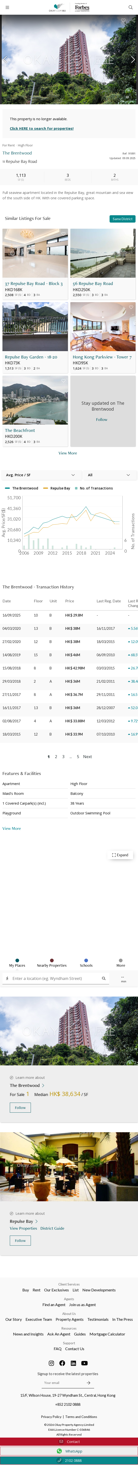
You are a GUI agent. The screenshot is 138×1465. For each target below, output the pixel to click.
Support (69, 1343)
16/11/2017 (11, 708)
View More (11, 828)
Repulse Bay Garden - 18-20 (31, 357)
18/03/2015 (11, 734)
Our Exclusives (56, 1289)
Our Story (13, 1319)
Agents (69, 1299)
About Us (69, 1314)
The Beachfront (20, 430)
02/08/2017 (11, 721)
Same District (122, 219)
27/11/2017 (11, 694)
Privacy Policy (51, 1417)
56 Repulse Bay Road (93, 283)
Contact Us (74, 1348)
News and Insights (28, 1334)
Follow (20, 1107)
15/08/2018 (11, 668)
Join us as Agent (82, 1304)
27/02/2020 (11, 642)
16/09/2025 (11, 615)
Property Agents (70, 1319)
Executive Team (38, 1319)
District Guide (52, 1228)
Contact (69, 1442)
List (76, 1289)
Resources (69, 1328)
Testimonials (98, 1319)
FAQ (58, 1348)
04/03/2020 (11, 628)
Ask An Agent (58, 1334)
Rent (36, 1289)
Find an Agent (53, 1304)
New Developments (99, 1289)
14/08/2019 (11, 655)
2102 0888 (69, 1460)
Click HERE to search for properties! (42, 128)
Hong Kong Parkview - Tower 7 (102, 357)
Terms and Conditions (81, 1417)
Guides (80, 1334)
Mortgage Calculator (107, 1334)
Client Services (69, 1284)
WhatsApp (69, 1451)
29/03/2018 (11, 681)
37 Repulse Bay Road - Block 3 (34, 283)
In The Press (122, 1319)
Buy (25, 1289)
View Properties (24, 1228)
